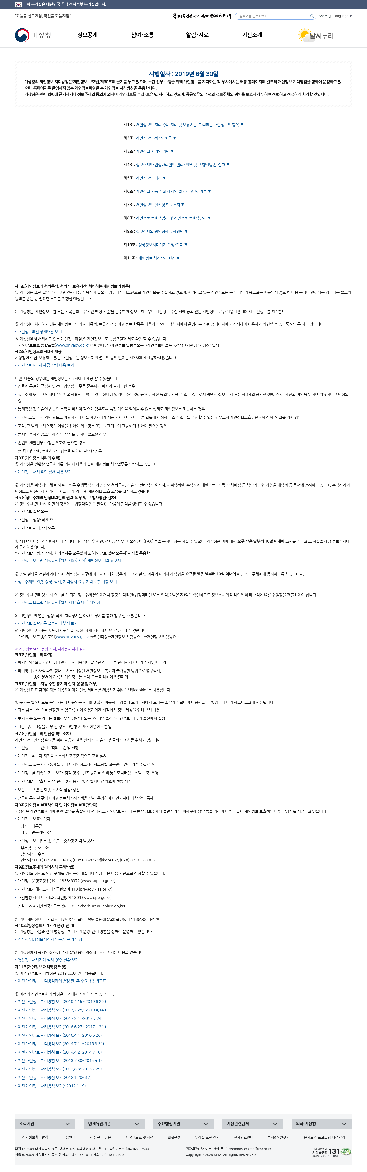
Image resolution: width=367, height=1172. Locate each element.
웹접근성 (174, 1137)
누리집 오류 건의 (207, 1137)
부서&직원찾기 (279, 1137)
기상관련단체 (238, 1124)
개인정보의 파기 (148, 178)
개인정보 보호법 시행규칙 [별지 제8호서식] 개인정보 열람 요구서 (69, 560)
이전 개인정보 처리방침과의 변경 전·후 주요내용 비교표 (62, 981)
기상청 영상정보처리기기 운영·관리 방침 (50, 939)
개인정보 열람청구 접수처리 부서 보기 (48, 623)
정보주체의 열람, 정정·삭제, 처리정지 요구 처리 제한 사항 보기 (67, 582)
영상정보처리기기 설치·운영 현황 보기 (48, 960)
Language (340, 16)
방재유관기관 (99, 1124)
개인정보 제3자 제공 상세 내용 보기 (46, 365)
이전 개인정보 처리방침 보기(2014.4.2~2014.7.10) (60, 1052)
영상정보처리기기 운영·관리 (160, 245)
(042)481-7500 (137, 1149)
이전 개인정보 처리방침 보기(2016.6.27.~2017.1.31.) (62, 1027)
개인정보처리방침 (35, 1137)
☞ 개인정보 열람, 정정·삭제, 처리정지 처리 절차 (50, 649)
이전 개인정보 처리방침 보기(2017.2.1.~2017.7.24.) (60, 1019)
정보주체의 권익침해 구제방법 (160, 231)
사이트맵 (325, 16)
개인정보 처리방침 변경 (156, 258)
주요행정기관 (169, 1124)
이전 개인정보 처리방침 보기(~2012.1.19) (52, 1086)
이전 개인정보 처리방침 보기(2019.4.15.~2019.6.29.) (62, 1002)
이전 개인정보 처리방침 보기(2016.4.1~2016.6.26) (60, 1035)
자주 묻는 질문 (100, 1137)
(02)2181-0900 (112, 1155)
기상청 (33, 35)
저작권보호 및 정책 (139, 1137)
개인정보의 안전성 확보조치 (158, 205)
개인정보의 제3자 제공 (154, 138)
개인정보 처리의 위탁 (152, 151)
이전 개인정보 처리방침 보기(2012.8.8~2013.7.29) (60, 1069)
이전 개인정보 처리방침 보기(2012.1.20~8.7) (54, 1078)
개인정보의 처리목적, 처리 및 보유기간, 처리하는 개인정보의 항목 (187, 125)
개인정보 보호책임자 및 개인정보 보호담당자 (171, 218)
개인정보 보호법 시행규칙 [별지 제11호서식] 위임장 (59, 602)
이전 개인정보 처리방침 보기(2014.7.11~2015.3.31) (61, 1044)
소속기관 (26, 1124)
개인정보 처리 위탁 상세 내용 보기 (45, 472)
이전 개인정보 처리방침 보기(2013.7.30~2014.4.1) (60, 1061)
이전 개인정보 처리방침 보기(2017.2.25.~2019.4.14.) (62, 1010)
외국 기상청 (306, 1124)
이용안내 (69, 1137)
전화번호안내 (243, 1137)
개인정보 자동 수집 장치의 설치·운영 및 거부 (171, 191)
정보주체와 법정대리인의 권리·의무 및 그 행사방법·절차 (180, 165)
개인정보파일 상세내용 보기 (40, 332)
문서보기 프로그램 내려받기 (324, 1137)
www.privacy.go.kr (72, 345)
